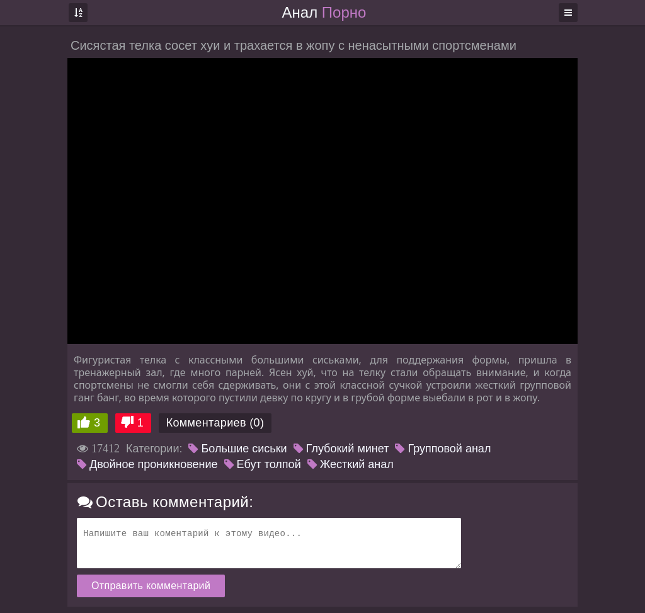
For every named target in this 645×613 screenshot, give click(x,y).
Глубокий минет (341, 448)
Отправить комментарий (150, 585)
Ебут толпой (262, 464)
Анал (324, 12)
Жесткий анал (350, 464)
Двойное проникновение (147, 464)
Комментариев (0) (215, 422)
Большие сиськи (237, 448)
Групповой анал (443, 448)
